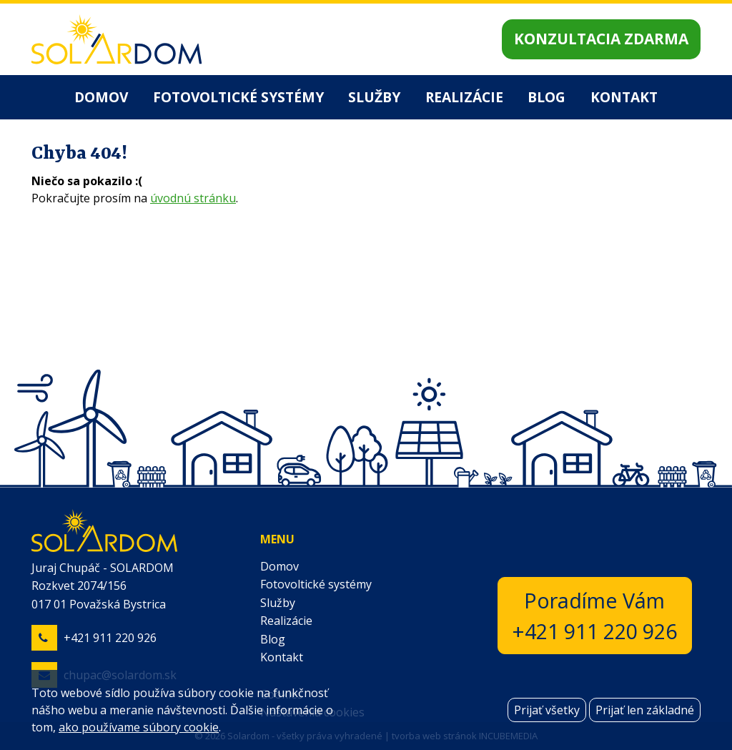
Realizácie (464, 96)
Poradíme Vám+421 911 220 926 (595, 615)
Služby (374, 96)
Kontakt (624, 96)
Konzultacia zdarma (601, 39)
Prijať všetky (547, 710)
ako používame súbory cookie (139, 727)
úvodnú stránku (193, 198)
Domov (101, 96)
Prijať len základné (644, 710)
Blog (546, 96)
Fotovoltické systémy (238, 96)
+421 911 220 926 (110, 638)
